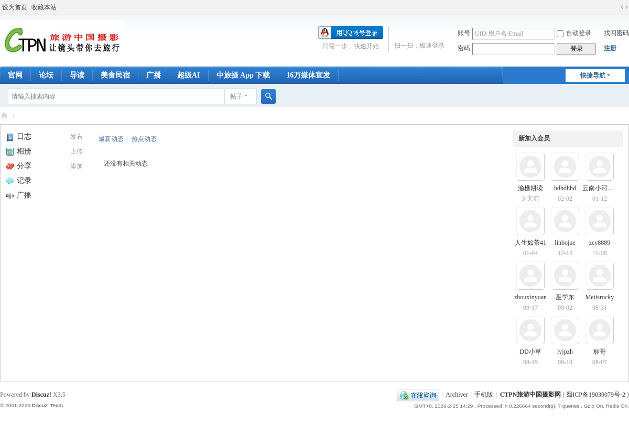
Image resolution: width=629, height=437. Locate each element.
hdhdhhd (565, 188)
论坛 (46, 75)
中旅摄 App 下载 (243, 75)
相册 (18, 151)
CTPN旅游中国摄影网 (4, 115)
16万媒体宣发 (308, 75)
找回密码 (616, 33)
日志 (18, 136)
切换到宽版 (624, 7)
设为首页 (14, 7)
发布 (76, 136)
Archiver (457, 394)
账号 (464, 33)
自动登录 (574, 33)
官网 (15, 75)
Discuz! (41, 394)
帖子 (236, 96)
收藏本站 (44, 7)
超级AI (188, 75)
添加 (76, 166)
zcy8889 (600, 242)
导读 (77, 75)
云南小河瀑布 (601, 188)
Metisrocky (599, 297)
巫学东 (565, 297)
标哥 (599, 351)
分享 (18, 166)
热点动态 (144, 139)
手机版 (483, 394)
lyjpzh (565, 351)
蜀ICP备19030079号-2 (595, 394)
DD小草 (530, 351)
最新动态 (111, 139)
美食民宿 (115, 75)
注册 (610, 48)
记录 (18, 180)
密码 (464, 48)
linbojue (565, 242)
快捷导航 (592, 75)
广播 (153, 75)
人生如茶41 (530, 242)
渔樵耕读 (530, 188)
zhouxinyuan (530, 297)
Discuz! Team (47, 405)
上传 (76, 151)
